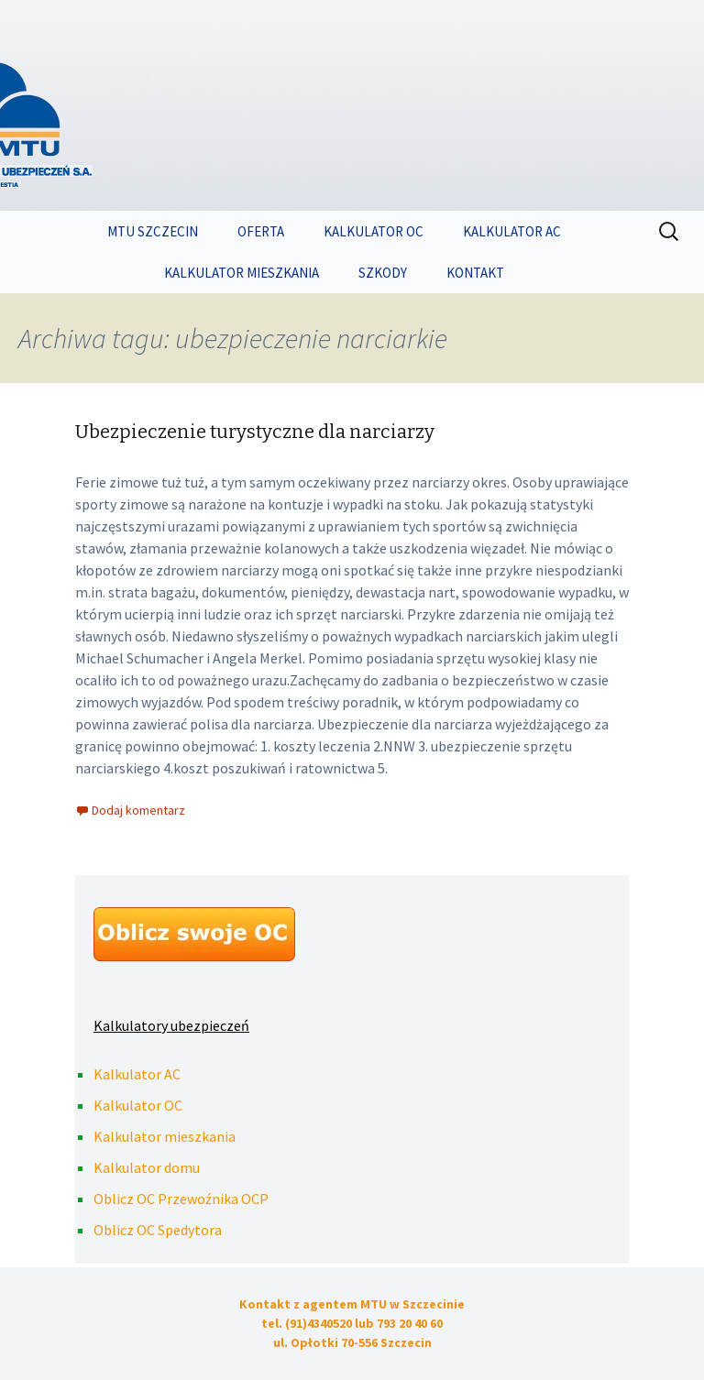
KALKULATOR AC (512, 231)
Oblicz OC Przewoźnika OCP (181, 1198)
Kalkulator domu (147, 1167)
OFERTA (260, 231)
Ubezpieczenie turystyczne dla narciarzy (254, 432)
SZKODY (382, 272)
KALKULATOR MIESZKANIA (241, 272)
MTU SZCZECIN (152, 231)
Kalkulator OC (138, 1105)
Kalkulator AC (137, 1074)
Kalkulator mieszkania (165, 1136)
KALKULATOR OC (374, 231)
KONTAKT (475, 272)
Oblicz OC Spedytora (158, 1230)
